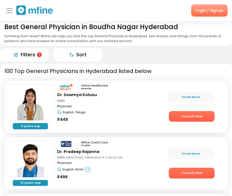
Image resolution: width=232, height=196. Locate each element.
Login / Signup (209, 10)
